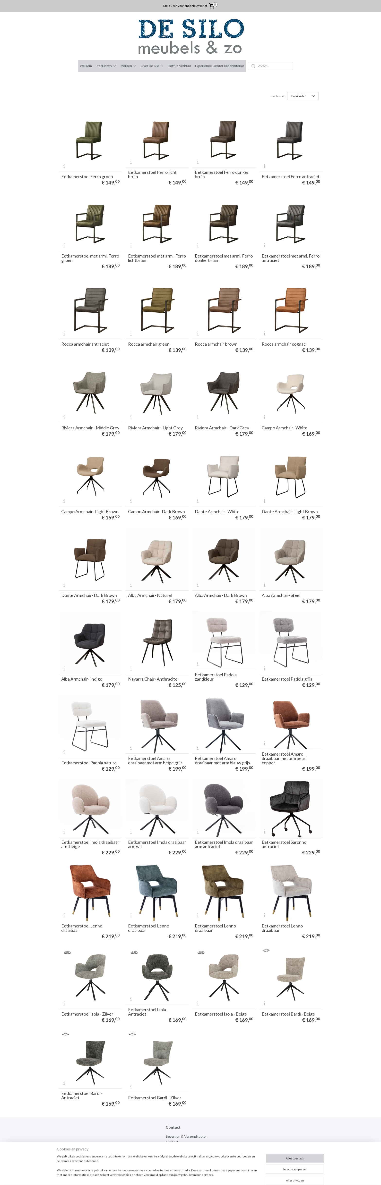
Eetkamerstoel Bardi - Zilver (154, 1097)
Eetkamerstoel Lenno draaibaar (81, 928)
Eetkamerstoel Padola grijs (287, 679)
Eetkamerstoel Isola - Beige (221, 1014)
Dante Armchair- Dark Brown (89, 595)
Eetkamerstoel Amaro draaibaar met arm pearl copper (284, 758)
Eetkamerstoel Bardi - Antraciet (82, 1095)
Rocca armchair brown (216, 344)
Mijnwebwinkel (243, 1176)
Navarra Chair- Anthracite (152, 679)
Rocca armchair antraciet (85, 344)
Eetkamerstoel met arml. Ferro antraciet (291, 258)
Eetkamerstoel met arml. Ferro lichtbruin (157, 258)
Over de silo (175, 1147)
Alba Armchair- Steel (281, 595)
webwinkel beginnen (204, 1176)
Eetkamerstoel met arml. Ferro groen (90, 258)
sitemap (179, 1176)
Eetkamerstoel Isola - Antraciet (148, 1011)
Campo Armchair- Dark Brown (156, 511)
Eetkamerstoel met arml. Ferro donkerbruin (224, 258)
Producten (106, 66)
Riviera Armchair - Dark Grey (222, 428)
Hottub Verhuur (179, 66)
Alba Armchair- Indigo (81, 679)
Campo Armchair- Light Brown (90, 511)
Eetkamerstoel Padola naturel (89, 762)
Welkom (86, 66)
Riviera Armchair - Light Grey (155, 428)
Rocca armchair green (149, 344)
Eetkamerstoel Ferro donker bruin (222, 174)
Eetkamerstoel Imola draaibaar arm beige (90, 844)
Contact (172, 1142)
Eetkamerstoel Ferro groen (87, 176)
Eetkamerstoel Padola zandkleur (216, 676)
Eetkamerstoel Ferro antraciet (291, 176)
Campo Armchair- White (284, 428)
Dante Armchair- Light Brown (290, 511)
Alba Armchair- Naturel (150, 595)
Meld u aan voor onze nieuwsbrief (185, 6)
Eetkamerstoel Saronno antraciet (284, 844)
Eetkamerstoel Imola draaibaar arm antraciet (224, 844)
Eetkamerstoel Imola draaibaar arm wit (157, 844)
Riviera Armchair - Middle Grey (90, 428)
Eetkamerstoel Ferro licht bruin (152, 174)
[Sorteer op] (302, 96)
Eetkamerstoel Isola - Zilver (87, 1014)
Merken (129, 66)
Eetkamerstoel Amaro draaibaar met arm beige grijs (155, 760)
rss (188, 1176)
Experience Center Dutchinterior (219, 66)
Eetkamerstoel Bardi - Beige (288, 1014)
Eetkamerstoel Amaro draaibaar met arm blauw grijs (222, 760)
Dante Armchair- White (217, 511)
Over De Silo (152, 66)
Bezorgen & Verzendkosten (187, 1136)
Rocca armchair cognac (284, 344)
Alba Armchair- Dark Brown (221, 595)
